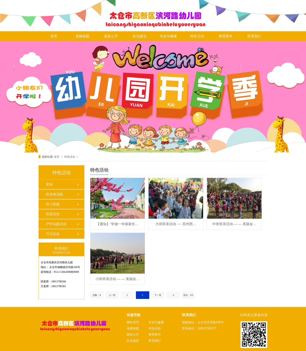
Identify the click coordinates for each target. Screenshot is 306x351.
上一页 (112, 295)
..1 (173, 295)
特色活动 (197, 36)
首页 (53, 36)
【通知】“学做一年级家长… (117, 224)
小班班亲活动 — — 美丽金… (117, 279)
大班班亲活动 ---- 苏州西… (175, 224)
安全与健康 (168, 36)
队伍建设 (140, 36)
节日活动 (53, 234)
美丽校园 (82, 36)
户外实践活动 (56, 224)
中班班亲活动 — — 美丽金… (234, 224)
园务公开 (111, 36)
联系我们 (254, 36)
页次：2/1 (188, 295)
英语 (49, 184)
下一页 (157, 295)
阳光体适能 (54, 194)
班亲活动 (53, 214)
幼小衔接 (53, 204)
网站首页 (133, 322)
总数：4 (97, 295)
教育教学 (226, 36)
